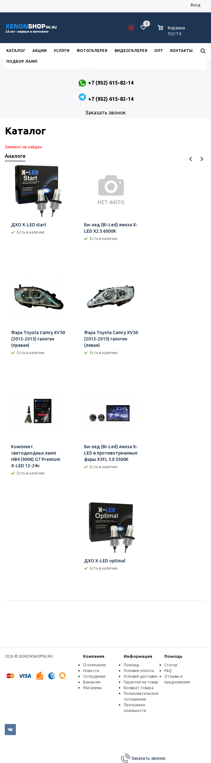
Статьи (170, 665)
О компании (94, 665)
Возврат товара (139, 688)
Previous (190, 159)
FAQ (168, 671)
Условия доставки (140, 676)
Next (201, 159)
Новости (91, 671)
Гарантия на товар (141, 682)
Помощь (173, 656)
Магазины (92, 688)
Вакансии (92, 682)
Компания (93, 656)
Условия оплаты (139, 671)
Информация (138, 656)
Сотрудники (94, 676)
